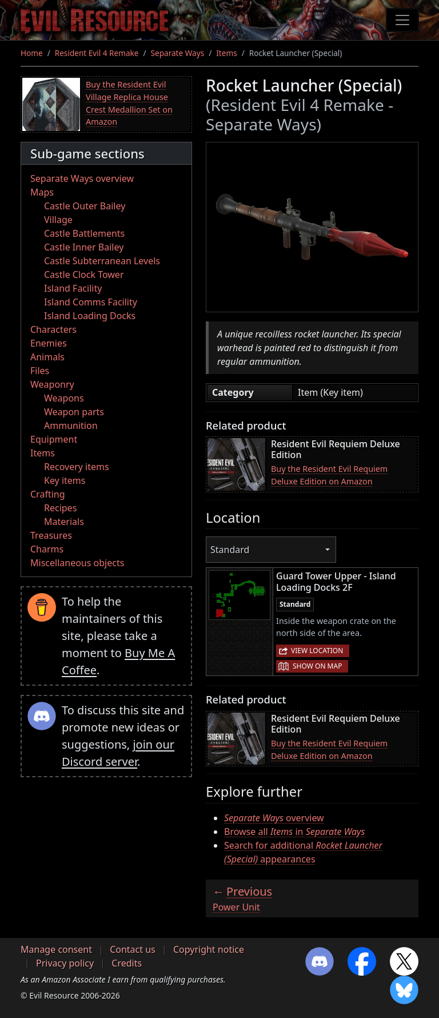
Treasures (51, 535)
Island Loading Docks (89, 315)
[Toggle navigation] (402, 20)
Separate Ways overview (82, 178)
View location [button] (317, 650)
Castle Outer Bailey (84, 206)
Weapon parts (74, 411)
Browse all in (294, 831)
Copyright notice (208, 949)
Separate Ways (178, 52)
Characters (53, 329)
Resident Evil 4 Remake (97, 52)
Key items (64, 480)
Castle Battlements (84, 233)
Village (58, 219)
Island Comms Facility (90, 302)
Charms (46, 549)
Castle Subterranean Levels (102, 260)
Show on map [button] (317, 666)
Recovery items (76, 466)
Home (32, 52)
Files (39, 370)
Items (226, 52)
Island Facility (73, 288)
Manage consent (56, 949)
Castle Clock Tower (84, 274)
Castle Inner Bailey (83, 247)
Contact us (132, 949)
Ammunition (71, 425)
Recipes (60, 508)
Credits (126, 963)
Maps (42, 192)
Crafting (47, 494)
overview (274, 818)
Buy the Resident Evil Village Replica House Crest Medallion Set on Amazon (129, 103)
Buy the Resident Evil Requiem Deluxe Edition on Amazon (329, 475)
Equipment (53, 439)
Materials (64, 521)
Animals (47, 357)
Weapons (64, 398)
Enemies (48, 343)
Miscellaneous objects (77, 562)
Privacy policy (65, 963)
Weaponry (52, 384)
